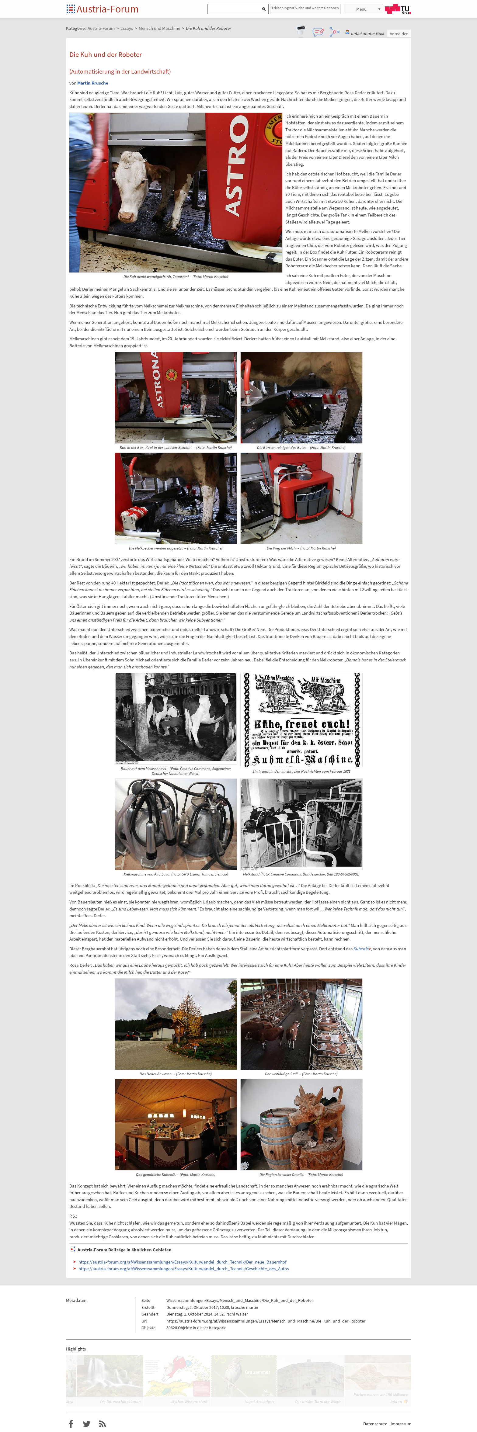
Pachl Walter (236, 1314)
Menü (361, 9)
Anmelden (399, 33)
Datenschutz (375, 1424)
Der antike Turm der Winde (318, 1401)
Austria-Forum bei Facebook (71, 1424)
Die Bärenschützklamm (120, 1401)
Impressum (401, 1424)
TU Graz (398, 9)
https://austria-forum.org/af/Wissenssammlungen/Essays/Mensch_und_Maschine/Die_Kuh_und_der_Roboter (265, 1321)
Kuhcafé (361, 949)
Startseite (71, 9)
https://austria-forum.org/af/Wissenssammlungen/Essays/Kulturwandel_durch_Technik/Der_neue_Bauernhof (182, 1262)
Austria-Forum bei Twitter (87, 1424)
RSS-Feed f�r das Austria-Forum (102, 1424)
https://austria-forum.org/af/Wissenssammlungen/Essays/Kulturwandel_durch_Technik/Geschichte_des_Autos (183, 1268)
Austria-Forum (108, 8)
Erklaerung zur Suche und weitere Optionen (305, 7)
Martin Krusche (92, 83)
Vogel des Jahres (259, 1401)
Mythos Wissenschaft (189, 1401)
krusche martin (244, 1307)
